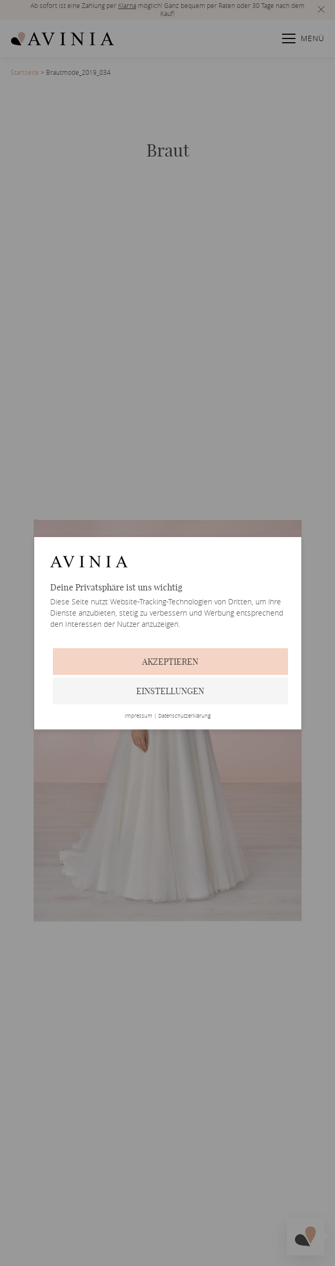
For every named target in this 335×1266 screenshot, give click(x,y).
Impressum (138, 716)
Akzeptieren (170, 661)
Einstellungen (170, 691)
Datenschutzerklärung (184, 716)
